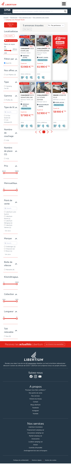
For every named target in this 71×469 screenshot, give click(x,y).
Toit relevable (8, 330)
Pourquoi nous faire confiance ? (35, 390)
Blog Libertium (35, 405)
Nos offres (9, 70)
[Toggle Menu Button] (64, 3)
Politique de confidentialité (20, 460)
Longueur (8, 311)
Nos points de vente (35, 393)
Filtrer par (9, 58)
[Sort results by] (56, 25)
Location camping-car (35, 442)
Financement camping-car (35, 430)
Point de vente (8, 202)
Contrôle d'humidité (35, 448)
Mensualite (9, 183)
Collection (9, 294)
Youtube (39, 376)
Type (6, 81)
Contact (35, 402)
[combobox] (39, 11)
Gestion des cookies (50, 460)
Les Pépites (24, 37)
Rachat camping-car (35, 436)
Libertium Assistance (35, 427)
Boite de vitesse (8, 264)
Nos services (35, 396)
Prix (6, 165)
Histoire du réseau (35, 399)
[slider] (4, 173)
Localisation (10, 31)
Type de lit (9, 107)
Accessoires (36, 439)
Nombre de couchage (8, 133)
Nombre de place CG (8, 151)
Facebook (31, 376)
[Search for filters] (10, 112)
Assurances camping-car (35, 433)
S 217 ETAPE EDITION (42, 97)
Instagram (35, 376)
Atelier (35, 445)
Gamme (8, 95)
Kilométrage (10, 276)
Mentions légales (37, 460)
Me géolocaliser (11, 41)
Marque (8, 238)
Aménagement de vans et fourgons (35, 451)
